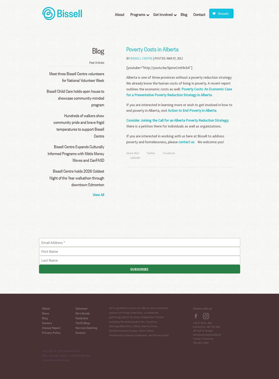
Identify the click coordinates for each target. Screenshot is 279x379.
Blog (45, 318)
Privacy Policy (51, 332)
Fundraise (81, 318)
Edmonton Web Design (55, 360)
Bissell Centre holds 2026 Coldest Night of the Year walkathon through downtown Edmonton (76, 177)
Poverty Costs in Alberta (152, 49)
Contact (80, 332)
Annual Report (51, 327)
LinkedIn (135, 158)
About (46, 308)
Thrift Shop (82, 323)
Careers (47, 323)
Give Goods (82, 313)
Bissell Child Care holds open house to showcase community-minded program (75, 97)
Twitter (151, 153)
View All (98, 194)
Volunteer (81, 308)
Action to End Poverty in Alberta (192, 110)
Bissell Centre (141, 58)
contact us (186, 142)
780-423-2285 (201, 343)
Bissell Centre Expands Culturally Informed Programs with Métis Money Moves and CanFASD (76, 153)
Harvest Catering (86, 327)
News (45, 313)
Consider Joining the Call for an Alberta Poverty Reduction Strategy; (177, 120)
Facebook (169, 153)
